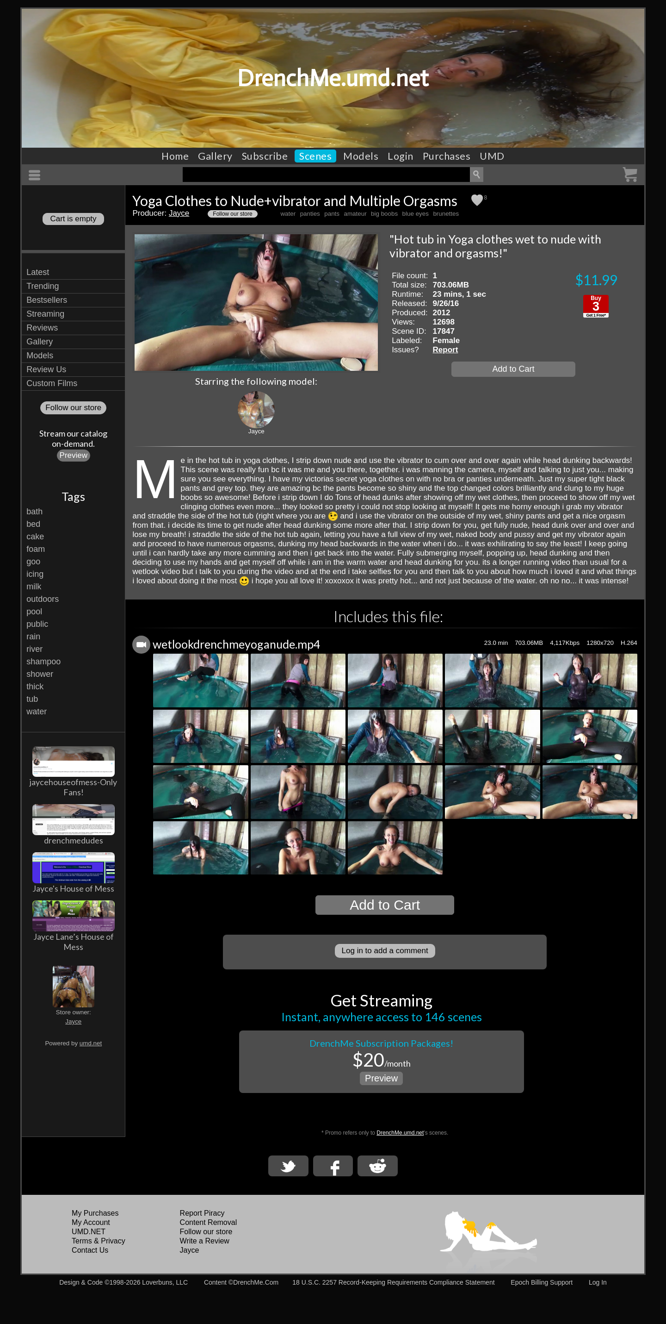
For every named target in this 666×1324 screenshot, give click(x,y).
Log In (598, 1282)
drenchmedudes (73, 840)
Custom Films (51, 383)
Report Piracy (202, 1213)
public (37, 624)
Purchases (447, 156)
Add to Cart (513, 369)
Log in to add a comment (385, 950)
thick (34, 686)
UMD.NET (88, 1232)
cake (35, 536)
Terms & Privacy (98, 1241)
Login (400, 156)
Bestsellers (46, 300)
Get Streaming (381, 1000)
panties (310, 213)
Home (175, 156)
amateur (355, 213)
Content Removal (208, 1222)
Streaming (45, 314)
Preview (73, 455)
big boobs (384, 213)
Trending (42, 286)
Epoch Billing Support (542, 1282)
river (34, 649)
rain (33, 636)
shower (39, 674)
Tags (73, 496)
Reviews (42, 327)
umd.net (91, 1043)
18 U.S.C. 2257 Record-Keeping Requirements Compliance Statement (393, 1282)
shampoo (43, 661)
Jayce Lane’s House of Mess (73, 941)
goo (33, 561)
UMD (492, 156)
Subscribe (265, 156)
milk (33, 586)
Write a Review (204, 1241)
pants (331, 213)
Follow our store (73, 407)
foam (35, 549)
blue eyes (415, 213)
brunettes (446, 213)
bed (33, 524)
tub (32, 699)
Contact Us (90, 1250)
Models (360, 156)
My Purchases (95, 1213)
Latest (37, 272)
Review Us (46, 369)
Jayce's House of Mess (73, 888)
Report (445, 349)
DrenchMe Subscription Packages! (381, 1043)
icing (34, 574)
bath (34, 511)
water (36, 711)
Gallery (215, 156)
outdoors (42, 599)
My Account (91, 1222)
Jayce (73, 1021)
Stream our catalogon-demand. (73, 438)
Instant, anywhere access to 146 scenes (381, 1017)
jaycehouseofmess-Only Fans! (73, 787)
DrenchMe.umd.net (333, 78)
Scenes (315, 156)
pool (34, 611)
